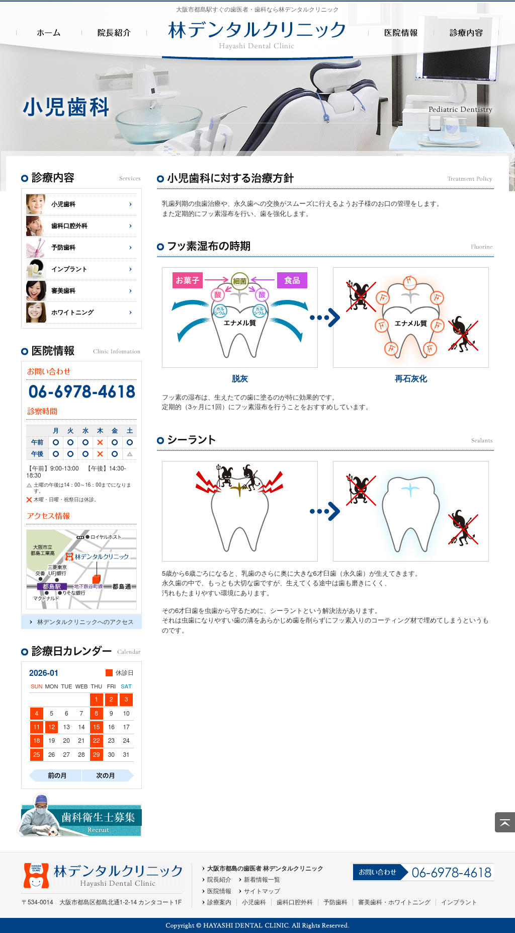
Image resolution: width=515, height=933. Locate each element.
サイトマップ (262, 891)
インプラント (69, 269)
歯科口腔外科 (69, 226)
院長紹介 (219, 880)
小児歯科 (63, 204)
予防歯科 (63, 248)
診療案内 (219, 902)
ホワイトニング (72, 312)
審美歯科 (63, 291)
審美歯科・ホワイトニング (394, 902)
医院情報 (219, 891)
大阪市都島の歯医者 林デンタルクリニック (265, 869)
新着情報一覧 (262, 880)
